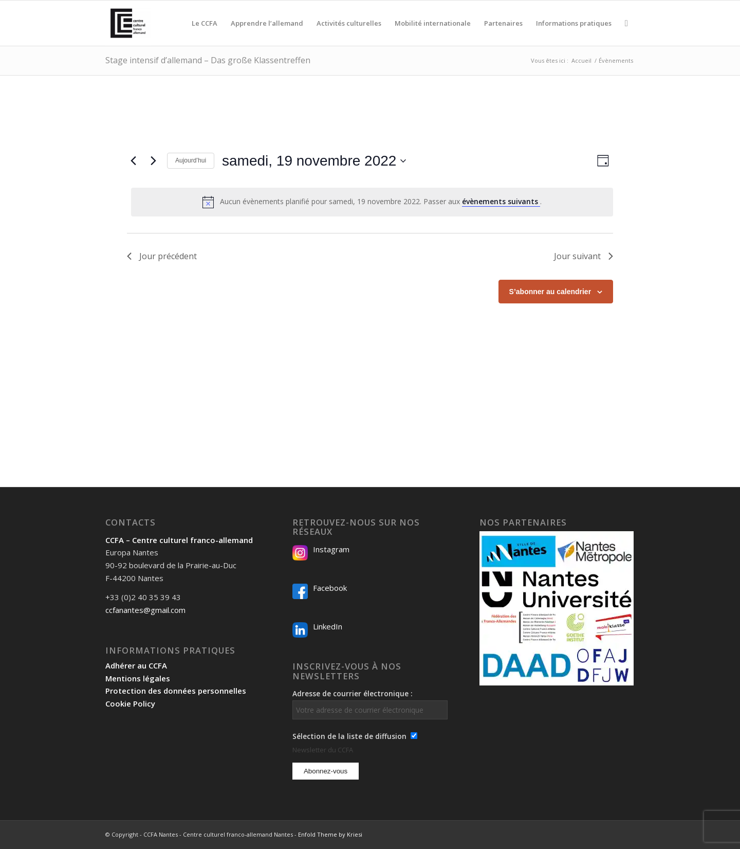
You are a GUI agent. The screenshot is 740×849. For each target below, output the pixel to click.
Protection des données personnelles (175, 690)
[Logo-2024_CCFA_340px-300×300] (128, 23)
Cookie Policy (130, 703)
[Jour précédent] (133, 161)
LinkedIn (327, 626)
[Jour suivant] (153, 161)
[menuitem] (204, 23)
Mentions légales (137, 678)
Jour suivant (583, 256)
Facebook (330, 588)
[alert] (372, 202)
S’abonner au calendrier (550, 291)
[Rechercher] (626, 23)
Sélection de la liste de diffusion (349, 736)
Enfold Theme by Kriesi (330, 834)
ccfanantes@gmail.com (145, 610)
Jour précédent (162, 256)
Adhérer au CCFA (136, 665)
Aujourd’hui (190, 160)
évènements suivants (501, 201)
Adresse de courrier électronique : (370, 704)
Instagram (331, 549)
